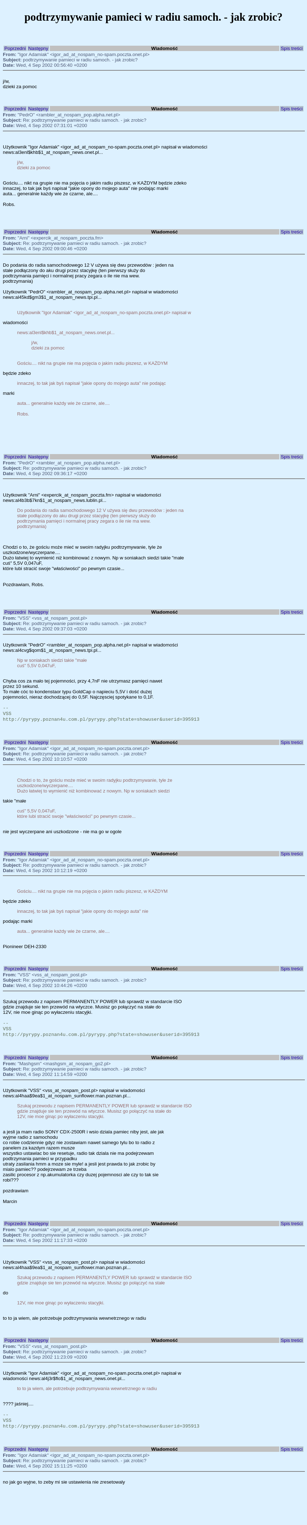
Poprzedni (15, 48)
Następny (38, 48)
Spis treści (291, 48)
